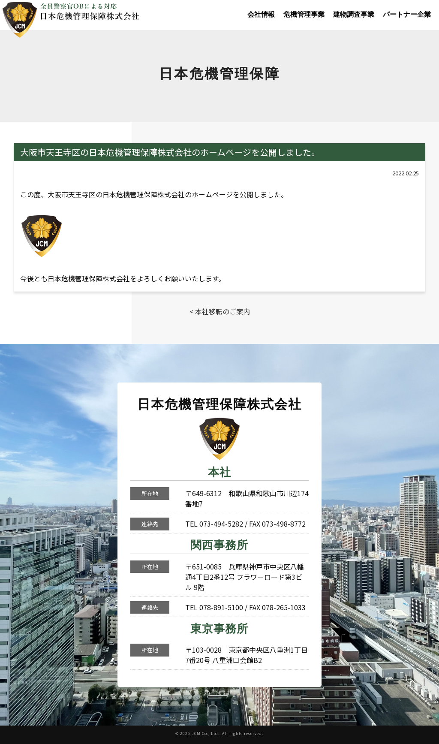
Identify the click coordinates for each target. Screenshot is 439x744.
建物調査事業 (353, 14)
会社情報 (261, 14)
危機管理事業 (304, 14)
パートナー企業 (407, 14)
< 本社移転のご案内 (219, 311)
